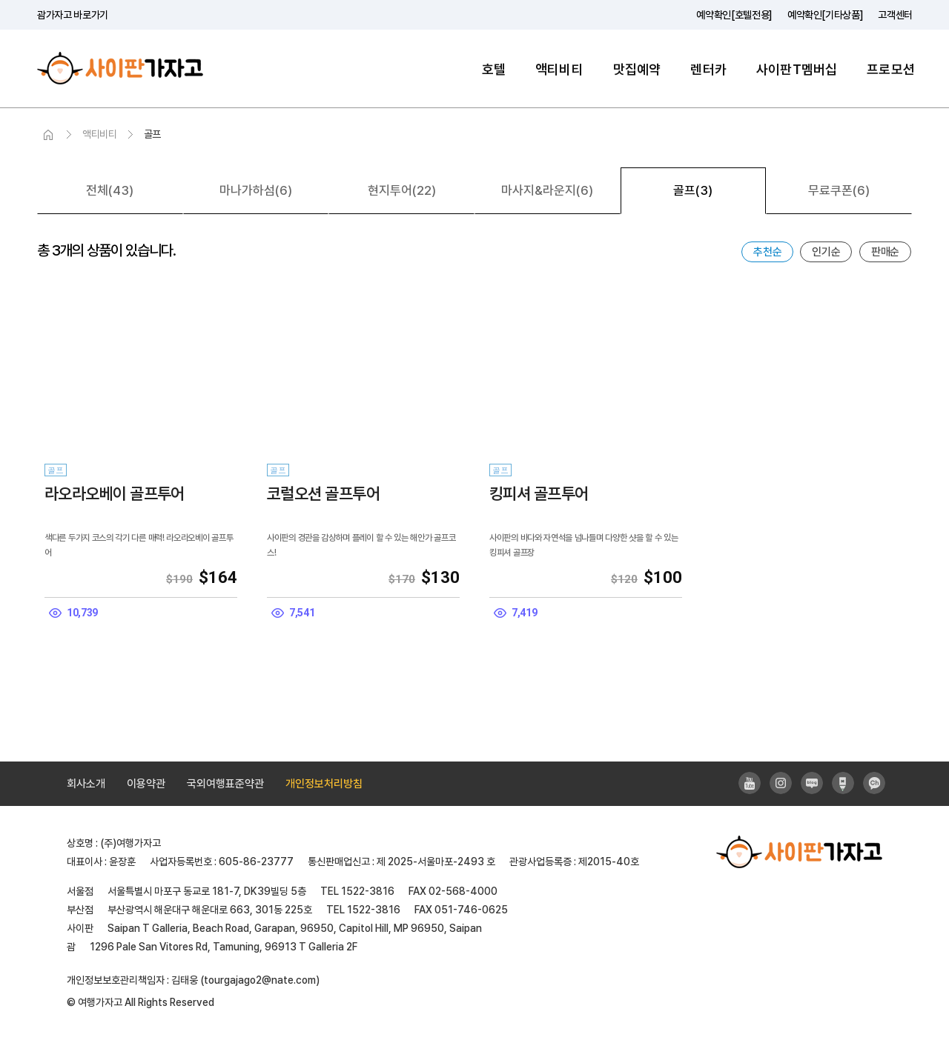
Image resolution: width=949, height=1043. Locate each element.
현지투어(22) (402, 190)
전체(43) (109, 190)
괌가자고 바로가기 (72, 15)
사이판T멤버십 (796, 69)
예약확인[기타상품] (825, 15)
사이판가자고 (120, 68)
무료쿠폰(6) (839, 190)
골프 (152, 134)
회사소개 (86, 783)
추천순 (767, 252)
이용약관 (146, 783)
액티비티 (559, 69)
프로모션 (891, 69)
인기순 (826, 252)
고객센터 (895, 15)
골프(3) (692, 190)
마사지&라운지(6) (547, 190)
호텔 (494, 69)
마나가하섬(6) (255, 190)
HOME (48, 135)
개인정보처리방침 (324, 783)
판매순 (885, 252)
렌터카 (708, 69)
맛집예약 (637, 69)
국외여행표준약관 (225, 783)
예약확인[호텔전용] (734, 15)
